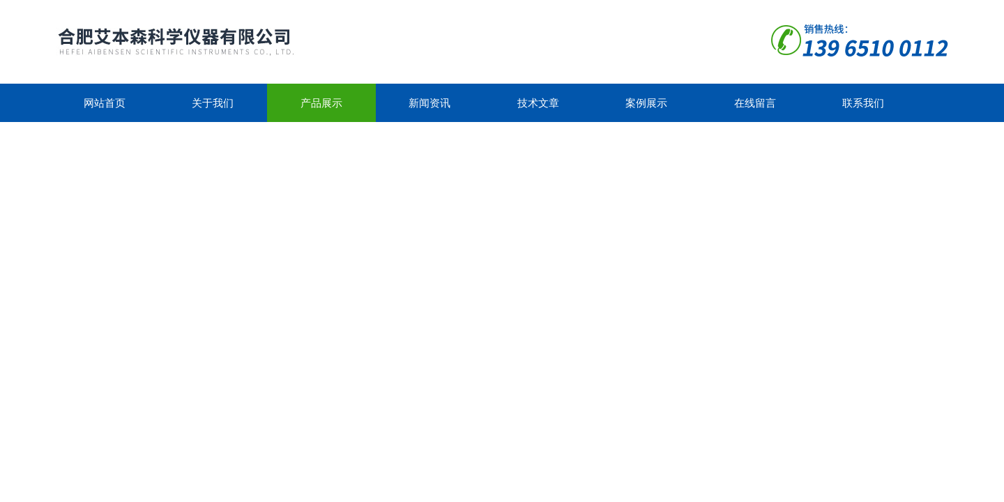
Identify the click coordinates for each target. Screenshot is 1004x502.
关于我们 (213, 103)
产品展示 (321, 103)
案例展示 (646, 103)
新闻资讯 (429, 103)
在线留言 (755, 103)
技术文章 (538, 103)
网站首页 (105, 103)
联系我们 (863, 103)
